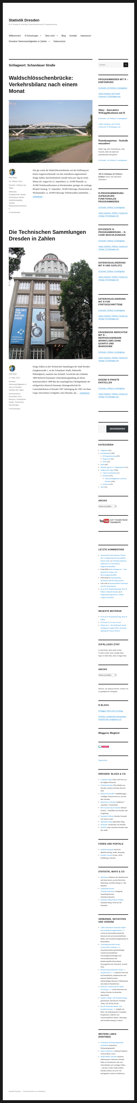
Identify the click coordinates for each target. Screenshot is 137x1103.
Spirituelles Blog (106, 822)
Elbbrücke (13, 192)
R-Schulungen (31, 36)
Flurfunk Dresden (106, 785)
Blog (64, 36)
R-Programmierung (109, 456)
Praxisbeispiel (105, 453)
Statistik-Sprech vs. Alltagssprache (112, 467)
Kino (19, 396)
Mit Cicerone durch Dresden (110, 808)
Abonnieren (117, 429)
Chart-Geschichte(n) (110, 473)
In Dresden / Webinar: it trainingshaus (111, 207)
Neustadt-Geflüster (107, 816)
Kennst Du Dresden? (107, 794)
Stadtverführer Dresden (108, 1057)
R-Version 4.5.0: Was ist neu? (110, 622)
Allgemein (104, 450)
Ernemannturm (14, 394)
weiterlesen (37, 196)
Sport (102, 464)
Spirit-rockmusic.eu (107, 1051)
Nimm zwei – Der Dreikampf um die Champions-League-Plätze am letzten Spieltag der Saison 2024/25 (113, 628)
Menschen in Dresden (108, 802)
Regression (107, 459)
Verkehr (12, 203)
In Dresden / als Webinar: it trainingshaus (112, 88)
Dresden (12, 185)
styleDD (103, 827)
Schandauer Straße (16, 197)
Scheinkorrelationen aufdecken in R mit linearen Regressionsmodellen (113, 563)
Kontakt (73, 36)
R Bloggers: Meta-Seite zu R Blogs (110, 711)
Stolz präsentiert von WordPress (34, 1091)
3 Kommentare (14, 409)
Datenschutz (59, 41)
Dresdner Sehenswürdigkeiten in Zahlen (28, 41)
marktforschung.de (107, 849)
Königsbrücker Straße (17, 195)
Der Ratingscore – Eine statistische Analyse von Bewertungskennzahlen (113, 572)
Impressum (86, 36)
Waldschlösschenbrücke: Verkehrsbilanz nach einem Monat (43, 84)
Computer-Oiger (106, 780)
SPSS (105, 462)
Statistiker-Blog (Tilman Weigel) (111, 900)
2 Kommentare (14, 212)
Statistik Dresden (24, 20)
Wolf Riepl (13, 178)
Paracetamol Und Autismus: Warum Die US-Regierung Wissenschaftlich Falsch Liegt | (113, 558)
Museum (12, 399)
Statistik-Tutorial (106, 855)
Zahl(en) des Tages (16, 390)
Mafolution (104, 877)
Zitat (102, 487)
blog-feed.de (102, 760)
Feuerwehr (13, 396)
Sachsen (106, 484)
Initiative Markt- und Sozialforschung (113, 998)
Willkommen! (15, 36)
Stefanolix (104, 825)
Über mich (50, 36)
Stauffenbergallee (15, 200)
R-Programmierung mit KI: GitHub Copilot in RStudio (111, 594)
